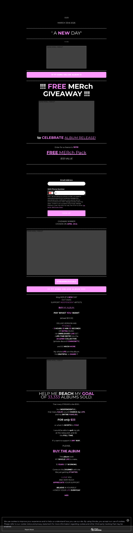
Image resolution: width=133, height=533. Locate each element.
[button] (128, 520)
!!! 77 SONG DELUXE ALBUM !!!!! (66, 289)
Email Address (66, 180)
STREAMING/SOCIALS (66, 282)
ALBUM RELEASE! (80, 138)
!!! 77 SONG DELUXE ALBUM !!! (66, 75)
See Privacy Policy (57, 207)
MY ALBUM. (66, 307)
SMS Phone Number (56, 189)
